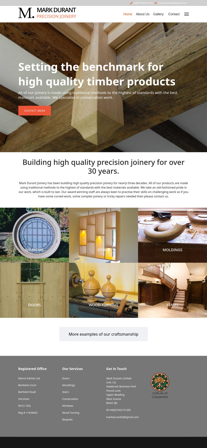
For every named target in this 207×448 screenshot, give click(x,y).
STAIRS (172, 304)
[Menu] (186, 14)
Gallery (158, 14)
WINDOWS (34, 249)
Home (127, 14)
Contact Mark (34, 110)
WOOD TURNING (103, 304)
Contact (173, 14)
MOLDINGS (172, 249)
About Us (142, 14)
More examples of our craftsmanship (103, 334)
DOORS (34, 304)
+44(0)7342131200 (143, 3)
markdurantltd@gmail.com (172, 3)
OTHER (103, 249)
